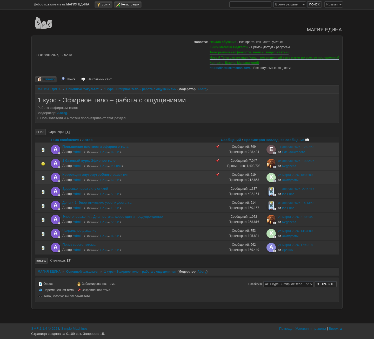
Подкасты (240, 47)
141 (113, 166)
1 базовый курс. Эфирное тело (89, 161)
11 (112, 208)
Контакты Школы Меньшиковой (234, 63)
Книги (214, 47)
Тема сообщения (65, 140)
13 (112, 180)
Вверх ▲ (336, 328)
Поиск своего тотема (79, 244)
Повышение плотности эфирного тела (95, 147)
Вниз (40, 131)
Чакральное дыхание (79, 230)
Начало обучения (223, 42)
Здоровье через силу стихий (85, 188)
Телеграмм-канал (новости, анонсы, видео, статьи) (249, 52)
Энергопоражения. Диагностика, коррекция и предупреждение (112, 216)
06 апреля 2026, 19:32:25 (296, 161)
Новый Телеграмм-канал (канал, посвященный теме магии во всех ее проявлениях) (274, 57)
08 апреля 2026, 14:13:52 (296, 203)
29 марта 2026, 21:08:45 (295, 217)
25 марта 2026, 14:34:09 (295, 231)
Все (117, 152)
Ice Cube (288, 194)
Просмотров (254, 140)
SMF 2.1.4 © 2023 (45, 328)
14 (112, 250)
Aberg (201, 89)
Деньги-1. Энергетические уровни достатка (96, 202)
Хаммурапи (290, 180)
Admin (78, 152)
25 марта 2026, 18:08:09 (295, 175)
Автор (87, 140)
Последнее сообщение (287, 140)
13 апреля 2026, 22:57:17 (296, 189)
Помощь (285, 328)
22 (112, 222)
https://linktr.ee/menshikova (230, 68)
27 (112, 194)
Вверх (41, 260)
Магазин (225, 47)
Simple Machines (74, 328)
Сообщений (231, 140)
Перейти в (255, 283)
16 (112, 152)
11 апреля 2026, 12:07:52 (296, 147)
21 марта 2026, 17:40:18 (295, 245)
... (109, 152)
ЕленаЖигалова (293, 152)
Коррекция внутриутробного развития (95, 174)
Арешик (287, 250)
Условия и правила (310, 328)
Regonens (289, 166)
